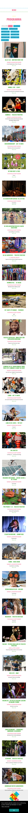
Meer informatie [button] (5, 806)
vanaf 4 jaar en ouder (15, 31)
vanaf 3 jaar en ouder (5, 31)
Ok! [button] (14, 810)
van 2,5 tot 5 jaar (17, 26)
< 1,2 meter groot (4, 28)
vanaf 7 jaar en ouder (5, 37)
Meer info (14, 65)
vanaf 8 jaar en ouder (15, 37)
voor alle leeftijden (5, 40)
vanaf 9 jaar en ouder (13, 28)
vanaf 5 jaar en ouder (5, 34)
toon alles (10, 26)
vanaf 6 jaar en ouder (15, 34)
